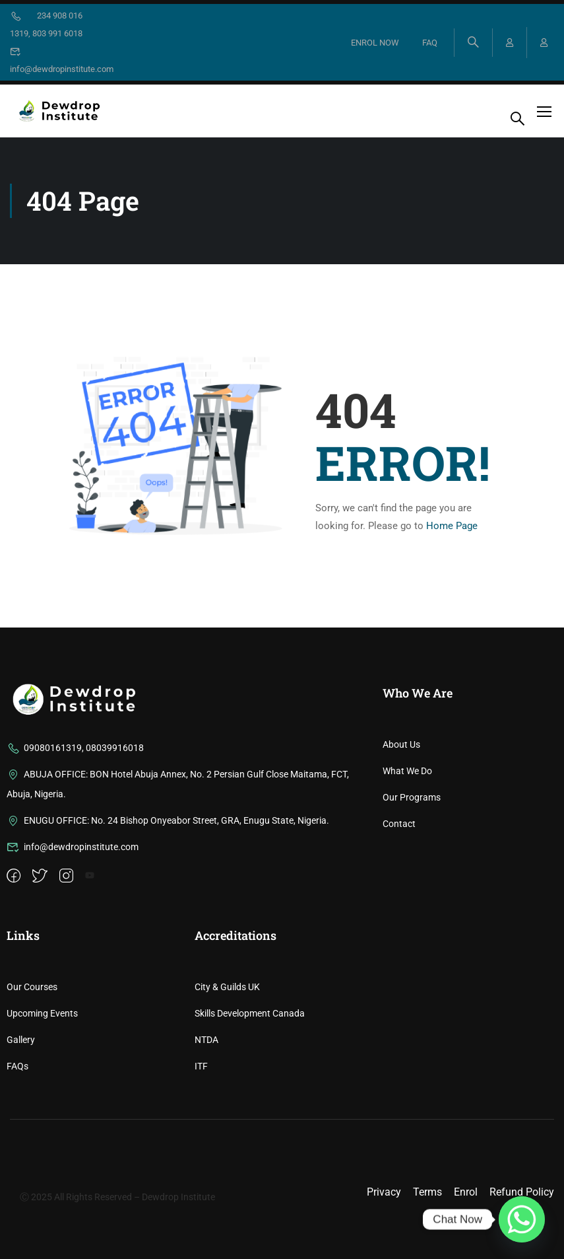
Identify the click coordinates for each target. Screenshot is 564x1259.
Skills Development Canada (250, 1150)
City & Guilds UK (227, 1124)
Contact (399, 961)
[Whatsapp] (522, 1219)
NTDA (206, 1177)
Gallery (21, 1177)
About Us (401, 882)
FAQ (429, 43)
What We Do (407, 908)
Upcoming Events (42, 1150)
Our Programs (412, 934)
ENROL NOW (375, 43)
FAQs (17, 1203)
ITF (201, 1203)
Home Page (452, 526)
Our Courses (32, 1124)
